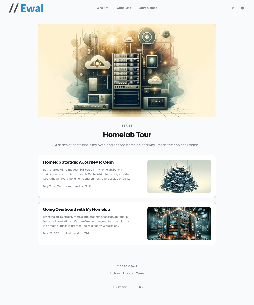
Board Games (147, 8)
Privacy (128, 273)
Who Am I (103, 8)
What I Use (124, 8)
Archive (115, 273)
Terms (140, 273)
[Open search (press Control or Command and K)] (233, 8)
